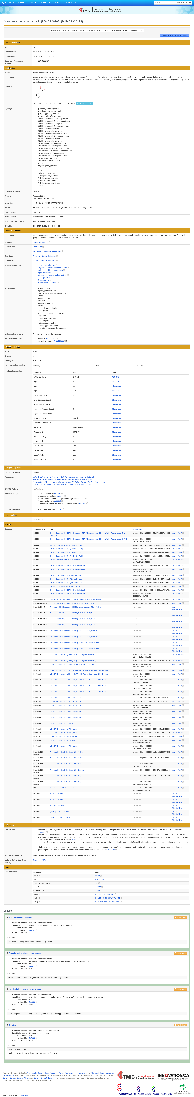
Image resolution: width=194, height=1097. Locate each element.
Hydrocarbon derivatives (48, 283)
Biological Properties (93, 30)
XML (141, 30)
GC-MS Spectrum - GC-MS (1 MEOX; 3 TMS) (66, 552)
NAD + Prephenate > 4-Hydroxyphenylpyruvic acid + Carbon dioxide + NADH (62, 479)
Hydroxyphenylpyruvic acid (105, 894)
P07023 (33, 1038)
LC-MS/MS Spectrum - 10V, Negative (63, 729)
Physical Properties (78, 30)
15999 (98, 876)
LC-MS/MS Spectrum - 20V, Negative (63, 733)
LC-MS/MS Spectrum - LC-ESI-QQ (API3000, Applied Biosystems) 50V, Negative (79, 692)
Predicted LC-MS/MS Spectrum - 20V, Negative (67, 776)
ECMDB (10, 2)
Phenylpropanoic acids (47, 265)
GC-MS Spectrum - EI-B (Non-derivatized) (65, 560)
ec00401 (61, 496)
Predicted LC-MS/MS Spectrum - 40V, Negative (67, 782)
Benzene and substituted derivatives (48, 251)
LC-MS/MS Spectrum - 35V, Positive (63, 740)
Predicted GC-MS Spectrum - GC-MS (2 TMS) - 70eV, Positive (72, 603)
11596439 (99, 890)
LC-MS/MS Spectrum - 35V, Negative (63, 736)
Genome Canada (9, 1078)
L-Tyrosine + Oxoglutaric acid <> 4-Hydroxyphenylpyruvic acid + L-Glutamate (62, 484)
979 (97, 883)
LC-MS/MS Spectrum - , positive (61, 723)
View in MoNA (178, 533)
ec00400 (82, 499)
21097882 (77, 840)
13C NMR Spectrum (57, 806)
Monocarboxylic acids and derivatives (53, 275)
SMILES (66, 103)
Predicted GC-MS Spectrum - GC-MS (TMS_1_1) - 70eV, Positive (73, 613)
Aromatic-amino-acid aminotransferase (25, 953)
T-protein (12, 1025)
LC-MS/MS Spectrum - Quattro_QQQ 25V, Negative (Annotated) (73, 661)
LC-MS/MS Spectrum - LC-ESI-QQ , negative (66, 698)
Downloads (46, 2)
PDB (59, 103)
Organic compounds (41, 242)
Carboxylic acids (45, 278)
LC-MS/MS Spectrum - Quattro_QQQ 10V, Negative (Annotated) (73, 655)
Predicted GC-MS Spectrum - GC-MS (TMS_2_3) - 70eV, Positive (73, 637)
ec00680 (58, 494)
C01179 (99, 887)
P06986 (33, 1002)
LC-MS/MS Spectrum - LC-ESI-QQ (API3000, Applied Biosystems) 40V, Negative (79, 686)
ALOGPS (115, 377)
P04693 (33, 966)
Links (125, 30)
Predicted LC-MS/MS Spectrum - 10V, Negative (67, 770)
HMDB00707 (101, 880)
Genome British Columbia (44, 1078)
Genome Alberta (23, 1078)
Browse (22, 2)
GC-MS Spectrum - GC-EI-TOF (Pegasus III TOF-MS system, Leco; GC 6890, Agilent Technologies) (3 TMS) (89, 539)
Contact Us (71, 2)
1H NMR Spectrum (57, 794)
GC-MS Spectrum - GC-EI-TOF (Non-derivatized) (67, 566)
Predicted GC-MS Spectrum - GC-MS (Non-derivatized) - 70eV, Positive (75, 600)
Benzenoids (38, 247)
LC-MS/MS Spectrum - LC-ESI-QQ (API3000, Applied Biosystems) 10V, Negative (79, 670)
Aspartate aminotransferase (20, 917)
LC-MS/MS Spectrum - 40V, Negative (63, 746)
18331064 (112, 850)
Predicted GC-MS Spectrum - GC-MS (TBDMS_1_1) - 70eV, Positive (74, 643)
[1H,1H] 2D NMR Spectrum (60, 812)
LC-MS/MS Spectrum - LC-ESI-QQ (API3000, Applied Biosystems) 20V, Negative (79, 674)
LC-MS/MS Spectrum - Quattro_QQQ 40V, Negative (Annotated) (73, 664)
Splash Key (137, 529)
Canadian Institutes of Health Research (42, 1073)
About (58, 2)
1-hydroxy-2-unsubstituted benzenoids (53, 268)
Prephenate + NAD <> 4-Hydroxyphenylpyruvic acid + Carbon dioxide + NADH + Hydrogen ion (69, 482)
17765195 (43, 845)
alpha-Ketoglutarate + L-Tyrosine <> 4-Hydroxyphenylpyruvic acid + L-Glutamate (64, 477)
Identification (55, 30)
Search (33, 2)
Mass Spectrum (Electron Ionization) (63, 788)
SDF (45, 103)
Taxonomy (65, 30)
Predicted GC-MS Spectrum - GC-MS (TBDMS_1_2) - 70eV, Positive (74, 649)
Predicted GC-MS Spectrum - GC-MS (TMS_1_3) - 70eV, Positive (73, 625)
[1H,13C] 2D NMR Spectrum (60, 818)
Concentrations (116, 30)
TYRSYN (59, 509)
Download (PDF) (39, 860)
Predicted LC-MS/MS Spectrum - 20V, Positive (66, 758)
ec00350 (58, 501)
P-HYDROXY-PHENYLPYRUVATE (108, 898)
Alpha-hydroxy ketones (48, 273)
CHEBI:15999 (51, 338)
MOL (39, 103)
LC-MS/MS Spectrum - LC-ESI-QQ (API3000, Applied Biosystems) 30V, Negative (79, 680)
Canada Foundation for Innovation (71, 1073)
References (133, 30)
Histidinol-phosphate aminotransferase (25, 989)
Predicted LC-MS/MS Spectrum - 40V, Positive (66, 764)
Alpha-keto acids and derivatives (51, 270)
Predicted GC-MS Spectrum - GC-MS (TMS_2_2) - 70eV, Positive (73, 631)
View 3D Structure (84, 103)
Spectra (105, 30)
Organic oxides (44, 280)
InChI (73, 103)
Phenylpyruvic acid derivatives (45, 256)
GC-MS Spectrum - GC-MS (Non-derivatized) (66, 575)
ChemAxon (116, 386)
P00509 (33, 930)
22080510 (43, 832)
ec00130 (83, 503)
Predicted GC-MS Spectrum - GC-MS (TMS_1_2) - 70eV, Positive (73, 619)
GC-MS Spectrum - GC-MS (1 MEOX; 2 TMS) (66, 545)
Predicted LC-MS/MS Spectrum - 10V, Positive (66, 752)
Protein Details (180, 917)
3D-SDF (52, 103)
